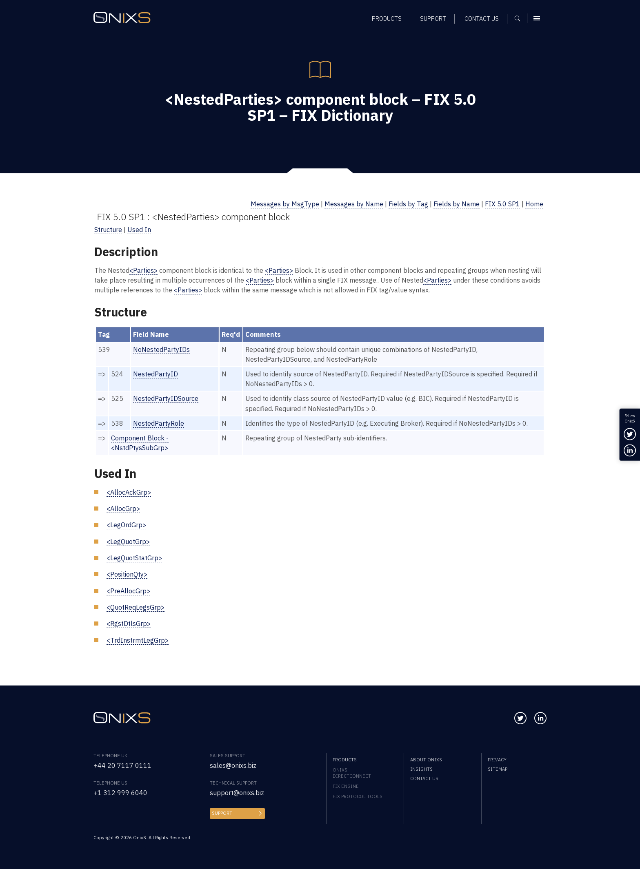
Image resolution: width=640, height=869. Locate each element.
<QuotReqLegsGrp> (135, 607)
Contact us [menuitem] (424, 778)
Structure (108, 229)
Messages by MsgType (285, 203)
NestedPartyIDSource (165, 398)
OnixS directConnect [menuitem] (352, 773)
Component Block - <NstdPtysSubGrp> (140, 442)
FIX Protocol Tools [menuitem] (357, 796)
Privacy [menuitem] (497, 759)
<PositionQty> (127, 574)
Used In (139, 229)
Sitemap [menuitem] (497, 769)
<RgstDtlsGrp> (129, 623)
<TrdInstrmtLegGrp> (138, 640)
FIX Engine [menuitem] (346, 786)
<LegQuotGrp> (128, 541)
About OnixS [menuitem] (426, 759)
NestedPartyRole (158, 423)
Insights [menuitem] (421, 769)
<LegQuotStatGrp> (134, 557)
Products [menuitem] (345, 759)
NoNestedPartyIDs (161, 349)
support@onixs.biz (237, 792)
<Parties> (143, 270)
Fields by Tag (408, 203)
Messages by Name (353, 203)
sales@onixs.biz (233, 765)
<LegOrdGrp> (126, 524)
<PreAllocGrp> (128, 590)
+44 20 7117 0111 (122, 765)
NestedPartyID (155, 373)
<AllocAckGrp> (129, 492)
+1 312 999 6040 (120, 792)
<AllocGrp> (123, 508)
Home (534, 203)
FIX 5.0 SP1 (502, 203)
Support (222, 813)
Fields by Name (456, 203)
